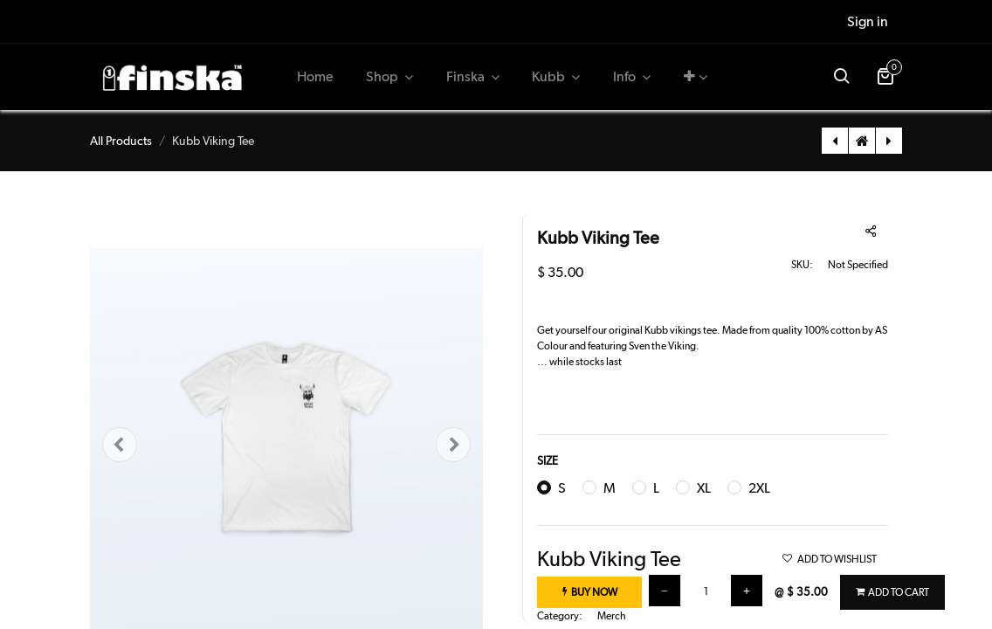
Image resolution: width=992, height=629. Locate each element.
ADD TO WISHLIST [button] (829, 559)
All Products (121, 141)
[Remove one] (664, 590)
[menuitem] (315, 76)
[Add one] (746, 590)
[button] (695, 76)
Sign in (867, 21)
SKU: (802, 265)
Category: (559, 616)
